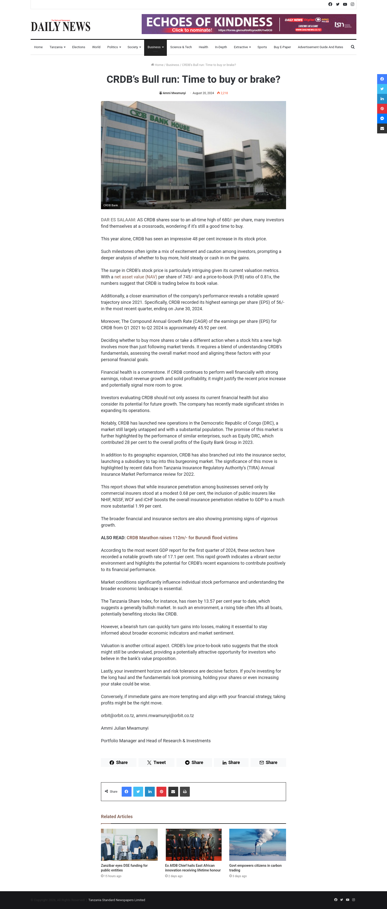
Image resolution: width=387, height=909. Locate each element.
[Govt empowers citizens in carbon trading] (257, 845)
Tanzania (56, 47)
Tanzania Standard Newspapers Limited (116, 900)
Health (203, 47)
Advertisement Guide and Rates (320, 47)
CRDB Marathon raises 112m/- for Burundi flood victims (182, 537)
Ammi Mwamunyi (174, 93)
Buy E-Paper (282, 47)
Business (154, 47)
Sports (262, 47)
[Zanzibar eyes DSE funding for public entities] (129, 845)
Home (38, 47)
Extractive (241, 47)
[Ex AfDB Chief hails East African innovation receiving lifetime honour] (193, 845)
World (96, 47)
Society (133, 47)
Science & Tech (181, 47)
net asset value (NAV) (136, 276)
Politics (112, 47)
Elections (78, 47)
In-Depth (221, 47)
